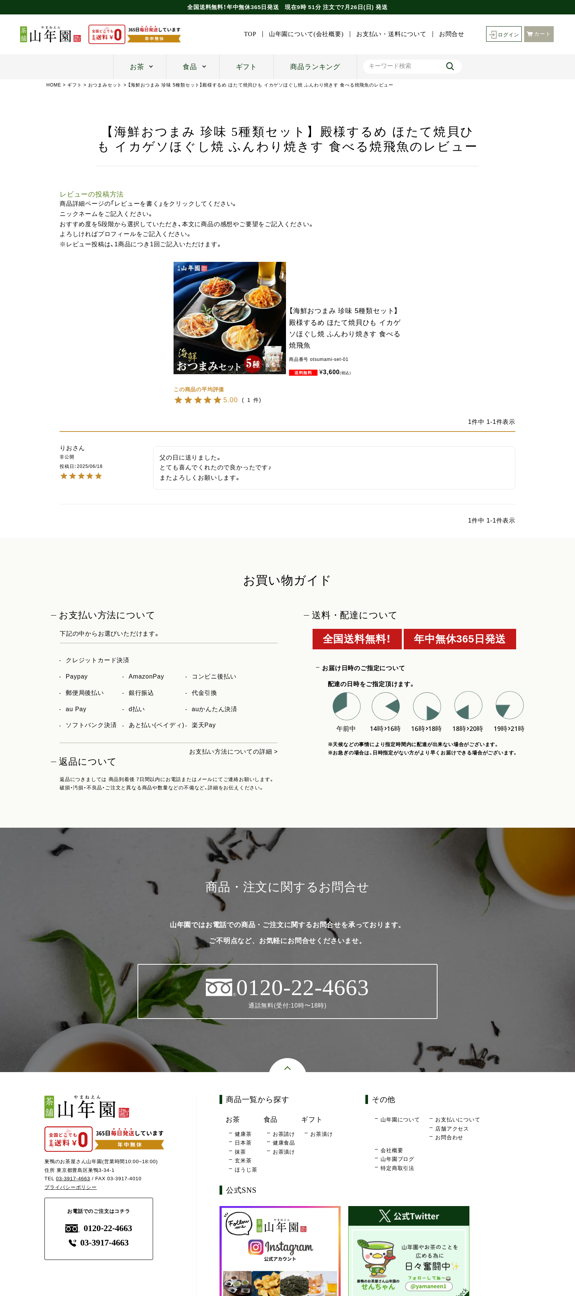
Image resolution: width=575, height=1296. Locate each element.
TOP (248, 34)
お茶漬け (284, 1152)
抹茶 (240, 1152)
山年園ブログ (397, 1159)
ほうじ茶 (246, 1170)
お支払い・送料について (389, 34)
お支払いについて (457, 1120)
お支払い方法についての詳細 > (233, 751)
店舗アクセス (452, 1129)
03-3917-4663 (73, 1179)
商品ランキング (315, 67)
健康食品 (284, 1143)
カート (539, 33)
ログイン (503, 34)
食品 (190, 67)
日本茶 (243, 1143)
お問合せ (450, 34)
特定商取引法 (397, 1168)
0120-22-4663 (98, 1228)
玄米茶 (243, 1161)
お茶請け (284, 1134)
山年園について (400, 1120)
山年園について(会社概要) (304, 34)
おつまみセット (105, 85)
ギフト (246, 67)
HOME (53, 85)
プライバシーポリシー (70, 1187)
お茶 (137, 67)
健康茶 (243, 1134)
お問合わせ (449, 1138)
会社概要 (392, 1150)
